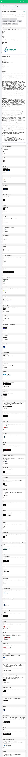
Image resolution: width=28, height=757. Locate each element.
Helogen (4, 498)
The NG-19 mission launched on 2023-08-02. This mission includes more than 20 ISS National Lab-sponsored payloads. (13, 121)
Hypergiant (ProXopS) (7, 598)
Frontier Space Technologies (8, 442)
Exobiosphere (5, 420)
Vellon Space (5, 738)
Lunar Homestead (6, 265)
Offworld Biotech (6, 576)
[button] (1, 1)
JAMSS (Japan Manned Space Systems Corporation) (13, 530)
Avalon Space (5, 172)
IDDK (4, 508)
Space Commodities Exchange (9, 311)
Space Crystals (6, 321)
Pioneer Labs (5, 283)
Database (4, 7)
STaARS (4, 693)
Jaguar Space (5, 520)
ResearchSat (5, 630)
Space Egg (5, 330)
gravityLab (5, 488)
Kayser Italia (5, 409)
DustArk (4, 193)
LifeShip (4, 232)
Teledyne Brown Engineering (8, 727)
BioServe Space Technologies (10, 6)
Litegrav (4, 554)
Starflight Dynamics (7, 703)
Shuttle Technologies (7, 293)
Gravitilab (5, 476)
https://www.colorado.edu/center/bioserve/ (9, 37)
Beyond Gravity (6, 399)
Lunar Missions (6, 274)
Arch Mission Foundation (7, 133)
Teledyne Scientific (6, 358)
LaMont (4, 542)
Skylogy (4, 302)
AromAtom (5, 154)
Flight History (4, 91)
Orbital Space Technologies (8, 586)
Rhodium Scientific (6, 641)
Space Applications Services (8, 661)
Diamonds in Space (6, 182)
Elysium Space (5, 202)
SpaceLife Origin (6, 340)
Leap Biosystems (6, 222)
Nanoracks (5, 564)
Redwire (4, 609)
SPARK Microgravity (6, 684)
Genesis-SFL (5, 454)
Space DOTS (5, 673)
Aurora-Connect (6, 163)
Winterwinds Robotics (7, 377)
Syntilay (4, 349)
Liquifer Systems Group (7, 243)
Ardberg (4, 144)
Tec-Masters (5, 715)
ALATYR (4, 388)
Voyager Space (6, 368)
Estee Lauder (5, 213)
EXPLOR (4, 430)
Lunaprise (5, 254)
